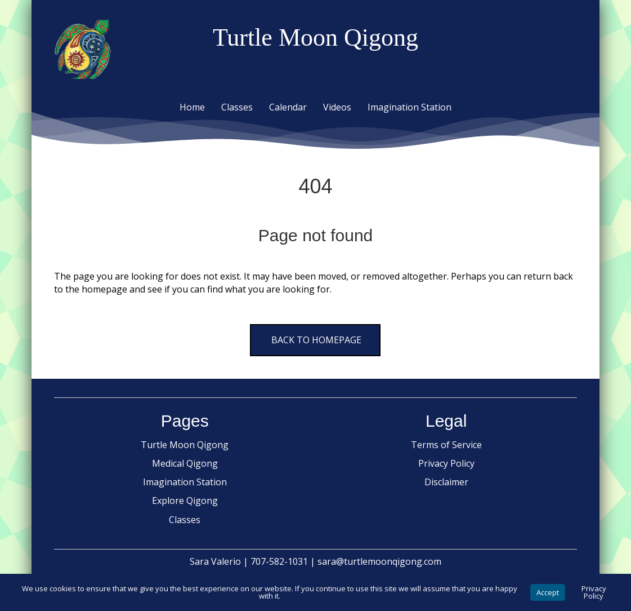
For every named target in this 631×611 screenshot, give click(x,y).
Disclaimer (446, 482)
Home (192, 107)
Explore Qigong (185, 500)
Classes (237, 107)
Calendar (288, 107)
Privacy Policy (446, 463)
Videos (337, 107)
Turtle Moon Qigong (185, 445)
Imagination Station (409, 107)
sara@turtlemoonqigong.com (379, 561)
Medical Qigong (185, 463)
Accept (547, 592)
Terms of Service (446, 445)
